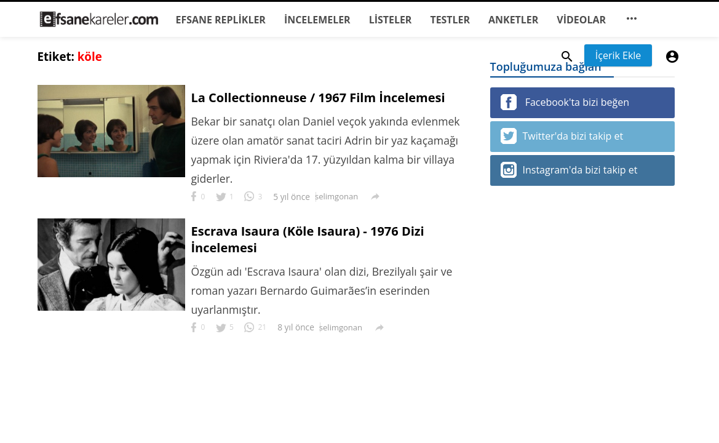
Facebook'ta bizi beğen (565, 102)
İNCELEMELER (317, 19)
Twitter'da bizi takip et (562, 136)
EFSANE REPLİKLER (221, 19)
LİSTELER (390, 19)
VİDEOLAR (581, 19)
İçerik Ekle (618, 55)
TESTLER (450, 19)
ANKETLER (513, 19)
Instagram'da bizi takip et (569, 170)
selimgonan (336, 196)
